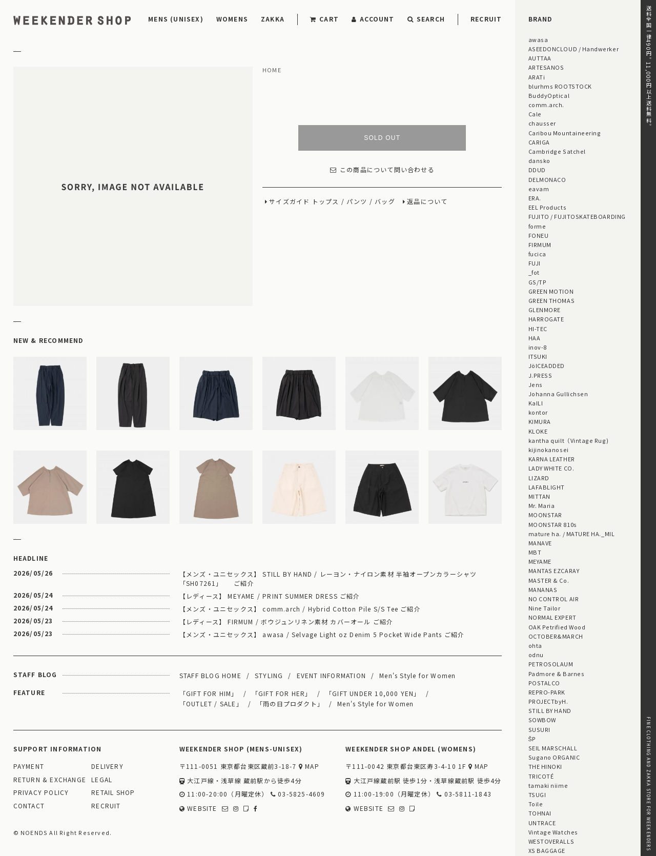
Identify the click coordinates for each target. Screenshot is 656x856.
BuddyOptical (548, 95)
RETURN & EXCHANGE (49, 780)
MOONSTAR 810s (552, 524)
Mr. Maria (541, 505)
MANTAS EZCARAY (554, 570)
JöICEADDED (546, 365)
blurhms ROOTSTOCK (560, 86)
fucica (537, 254)
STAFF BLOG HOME (210, 675)
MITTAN (539, 496)
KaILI (535, 403)
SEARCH (426, 18)
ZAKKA (272, 18)
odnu (536, 654)
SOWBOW (542, 720)
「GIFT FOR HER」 (282, 693)
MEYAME (539, 561)
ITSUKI (537, 356)
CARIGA (539, 142)
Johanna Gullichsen (558, 394)
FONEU (538, 235)
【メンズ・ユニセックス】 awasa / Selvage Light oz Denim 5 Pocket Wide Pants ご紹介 (321, 634)
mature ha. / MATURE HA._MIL (571, 533)
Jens (535, 384)
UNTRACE (542, 823)
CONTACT (29, 806)
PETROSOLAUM (550, 664)
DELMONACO (547, 179)
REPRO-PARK (546, 692)
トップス (325, 202)
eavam (538, 189)
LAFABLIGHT (546, 487)
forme (537, 226)
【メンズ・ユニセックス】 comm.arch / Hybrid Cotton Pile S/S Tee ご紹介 (300, 608)
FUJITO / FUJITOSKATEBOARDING (577, 216)
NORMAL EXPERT (552, 617)
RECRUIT (486, 18)
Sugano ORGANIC (554, 757)
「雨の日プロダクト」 (290, 703)
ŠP (532, 739)
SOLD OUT (382, 137)
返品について (427, 202)
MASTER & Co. (548, 580)
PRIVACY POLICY (41, 793)
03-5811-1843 (464, 794)
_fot (534, 272)
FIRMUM (539, 244)
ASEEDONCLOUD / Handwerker (573, 49)
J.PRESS (540, 375)
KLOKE (538, 431)
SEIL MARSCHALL (553, 748)
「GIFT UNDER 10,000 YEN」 (373, 693)
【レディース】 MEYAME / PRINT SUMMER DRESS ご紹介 (269, 596)
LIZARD (538, 478)
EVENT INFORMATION (331, 675)
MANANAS (543, 589)
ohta (535, 645)
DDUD (537, 170)
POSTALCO (544, 683)
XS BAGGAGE (546, 850)
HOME (271, 70)
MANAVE (540, 543)
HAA (534, 338)
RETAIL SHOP (113, 793)
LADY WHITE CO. (551, 468)
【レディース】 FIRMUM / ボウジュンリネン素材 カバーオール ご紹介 (286, 621)
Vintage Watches (553, 832)
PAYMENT (28, 766)
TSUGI (537, 794)
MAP (309, 766)
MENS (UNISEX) (175, 18)
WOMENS (232, 18)
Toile (535, 804)
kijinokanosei (548, 449)
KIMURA (539, 421)
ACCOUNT (373, 18)
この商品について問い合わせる (382, 170)
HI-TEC (537, 328)
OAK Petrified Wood (557, 627)
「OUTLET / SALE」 (211, 703)
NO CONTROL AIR (553, 599)
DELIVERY (107, 766)
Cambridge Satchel (557, 151)
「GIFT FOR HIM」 (208, 693)
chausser (542, 123)
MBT (535, 552)
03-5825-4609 (298, 794)
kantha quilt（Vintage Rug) (568, 440)
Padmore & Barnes (556, 673)
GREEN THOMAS (551, 300)
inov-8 (537, 347)
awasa (538, 39)
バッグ (385, 202)
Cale (535, 114)
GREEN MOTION (550, 291)
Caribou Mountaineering (564, 133)
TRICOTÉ (541, 776)
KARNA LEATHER (551, 459)
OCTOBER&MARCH (555, 636)
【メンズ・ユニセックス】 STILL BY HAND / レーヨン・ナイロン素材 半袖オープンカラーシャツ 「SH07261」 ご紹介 (328, 578)
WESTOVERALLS (551, 841)
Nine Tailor (544, 608)
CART (324, 18)
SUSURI (539, 729)
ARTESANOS (546, 67)
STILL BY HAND (549, 710)
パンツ (356, 202)
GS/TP (537, 282)
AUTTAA (539, 58)
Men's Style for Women (417, 675)
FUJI (534, 263)
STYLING (269, 675)
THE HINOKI (545, 766)
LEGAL (101, 780)
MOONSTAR (545, 515)
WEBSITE (198, 808)
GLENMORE (544, 309)
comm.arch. (546, 104)
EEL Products (547, 207)
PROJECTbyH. (548, 701)
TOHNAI (539, 813)
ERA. (534, 198)
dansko (539, 160)
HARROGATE (546, 319)
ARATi (536, 77)
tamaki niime (548, 785)
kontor (538, 412)
